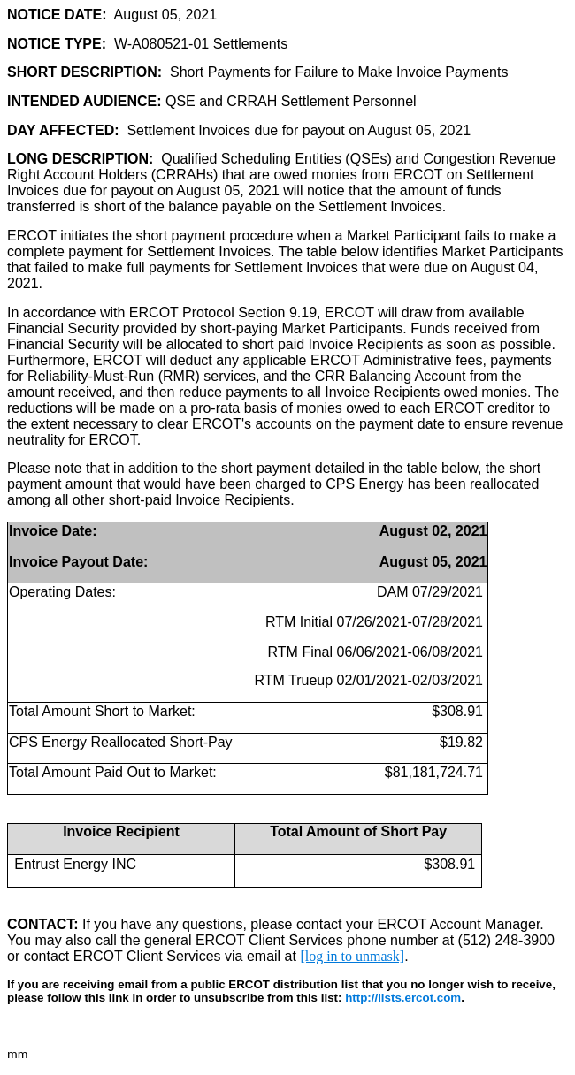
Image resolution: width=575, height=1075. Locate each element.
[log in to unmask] (352, 956)
